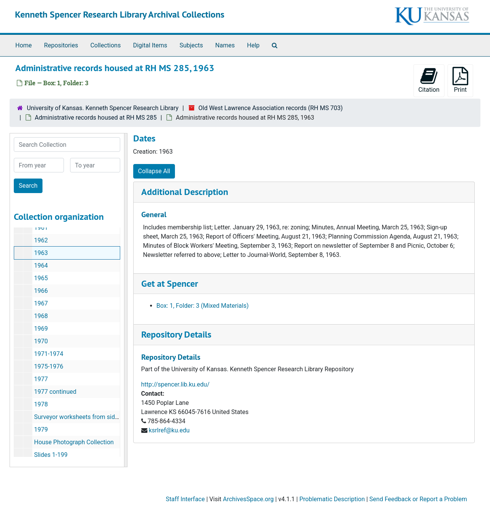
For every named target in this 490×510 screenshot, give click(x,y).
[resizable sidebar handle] (125, 300)
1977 (41, 379)
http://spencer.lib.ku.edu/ (175, 384)
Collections (105, 45)
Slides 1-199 (50, 454)
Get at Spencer (169, 283)
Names (225, 45)
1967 (41, 303)
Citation (428, 80)
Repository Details (176, 334)
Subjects (191, 45)
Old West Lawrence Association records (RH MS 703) (270, 108)
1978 (41, 404)
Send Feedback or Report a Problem (418, 499)
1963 (41, 253)
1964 (41, 265)
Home (23, 45)
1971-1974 (48, 353)
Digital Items (150, 45)
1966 (41, 290)
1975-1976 (48, 366)
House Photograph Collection (74, 442)
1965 (41, 278)
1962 (41, 240)
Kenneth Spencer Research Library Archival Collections (119, 14)
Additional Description (184, 192)
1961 (41, 227)
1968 (41, 316)
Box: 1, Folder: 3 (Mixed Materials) (203, 305)
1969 (41, 328)
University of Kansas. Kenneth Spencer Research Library (102, 108)
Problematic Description (332, 499)
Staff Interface (185, 499)
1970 (41, 341)
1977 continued (55, 391)
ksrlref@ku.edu (169, 430)
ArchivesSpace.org (248, 499)
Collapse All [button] (154, 171)
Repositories (61, 45)
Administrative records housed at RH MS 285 (96, 117)
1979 (41, 429)
